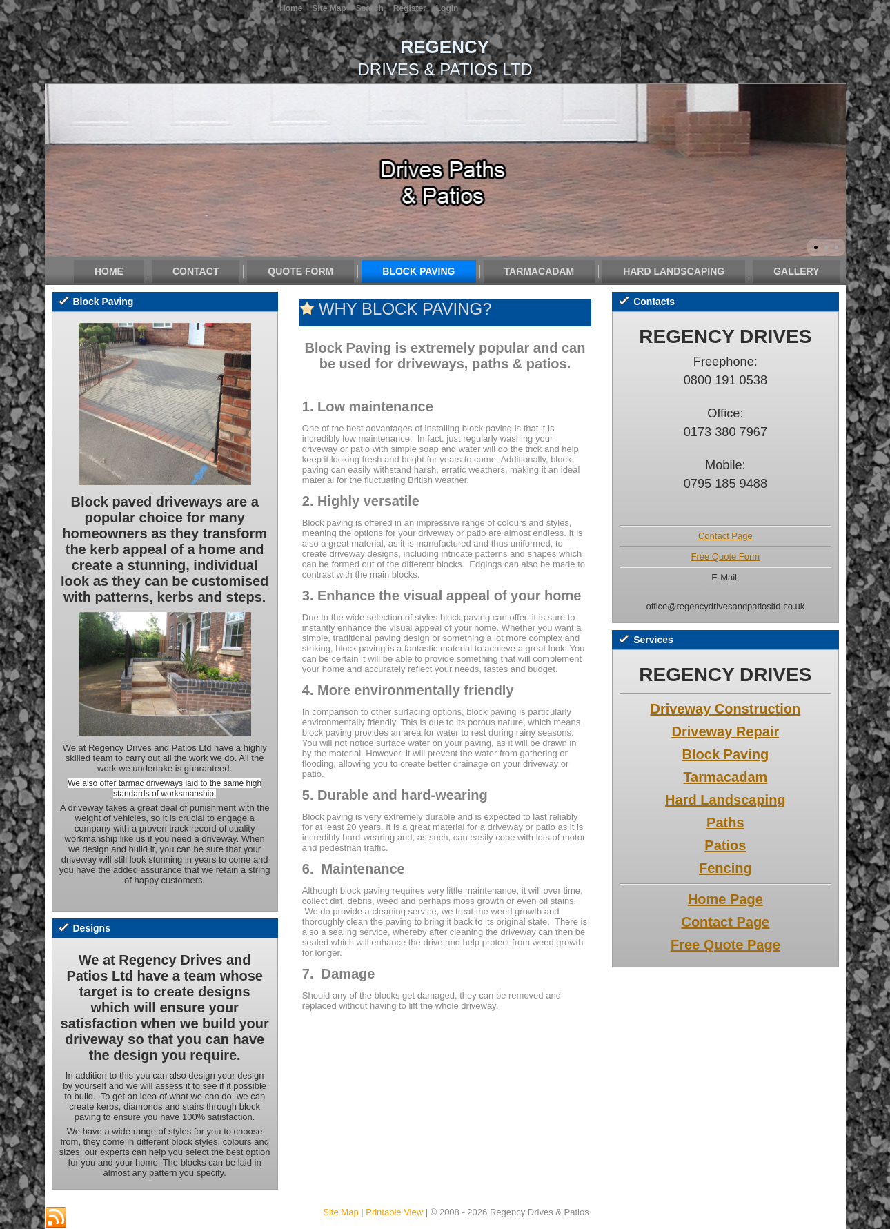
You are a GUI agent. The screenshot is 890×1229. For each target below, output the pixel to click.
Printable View (394, 1212)
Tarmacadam (539, 271)
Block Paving (418, 271)
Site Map (340, 1212)
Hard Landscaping (673, 271)
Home (109, 271)
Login (447, 8)
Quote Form (300, 271)
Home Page (725, 899)
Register (409, 8)
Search (370, 8)
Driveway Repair (726, 731)
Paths (725, 822)
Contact (195, 271)
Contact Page (725, 536)
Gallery (796, 271)
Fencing (725, 868)
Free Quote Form (725, 556)
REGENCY (445, 47)
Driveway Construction (725, 708)
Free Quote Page (725, 944)
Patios (725, 845)
